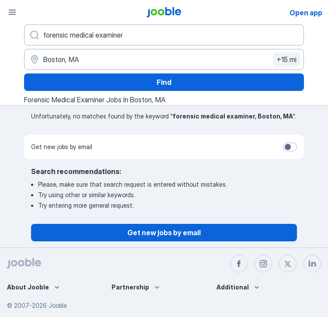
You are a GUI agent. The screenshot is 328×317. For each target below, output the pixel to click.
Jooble (58, 305)
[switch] (290, 147)
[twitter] (288, 263)
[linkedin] (312, 263)
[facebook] (239, 263)
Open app (306, 12)
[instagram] (263, 263)
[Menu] (12, 12)
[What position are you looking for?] (164, 34)
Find (164, 82)
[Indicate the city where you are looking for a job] (164, 59)
